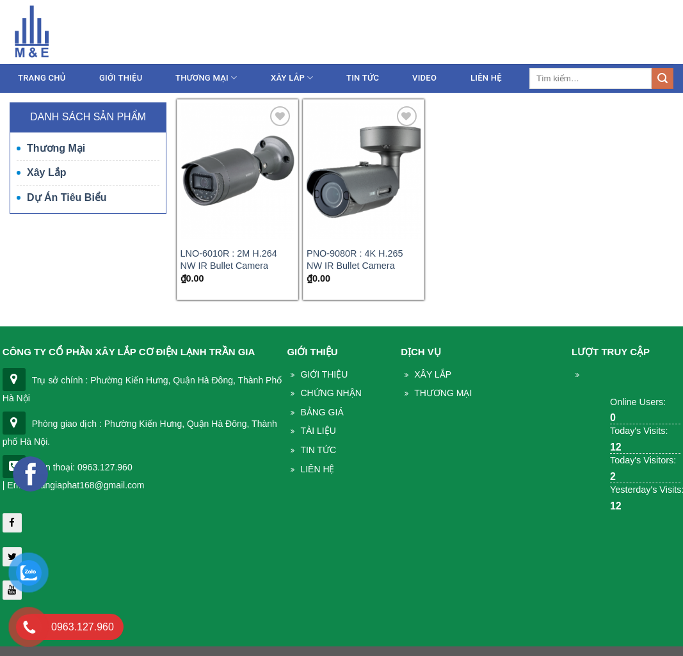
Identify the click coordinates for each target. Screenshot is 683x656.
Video (424, 78)
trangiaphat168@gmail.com (564, 33)
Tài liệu (317, 431)
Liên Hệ (486, 78)
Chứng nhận (330, 393)
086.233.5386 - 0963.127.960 (419, 33)
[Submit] (662, 79)
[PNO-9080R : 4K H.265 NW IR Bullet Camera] (364, 171)
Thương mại (206, 78)
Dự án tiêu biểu (67, 197)
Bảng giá (321, 412)
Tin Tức (318, 450)
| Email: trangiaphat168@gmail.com (74, 485)
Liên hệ (656, 33)
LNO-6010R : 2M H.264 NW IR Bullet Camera (229, 259)
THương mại (443, 393)
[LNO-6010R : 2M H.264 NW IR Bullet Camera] (237, 171)
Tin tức (362, 78)
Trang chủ (42, 78)
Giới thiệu (120, 78)
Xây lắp (292, 78)
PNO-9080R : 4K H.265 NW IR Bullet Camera (355, 259)
